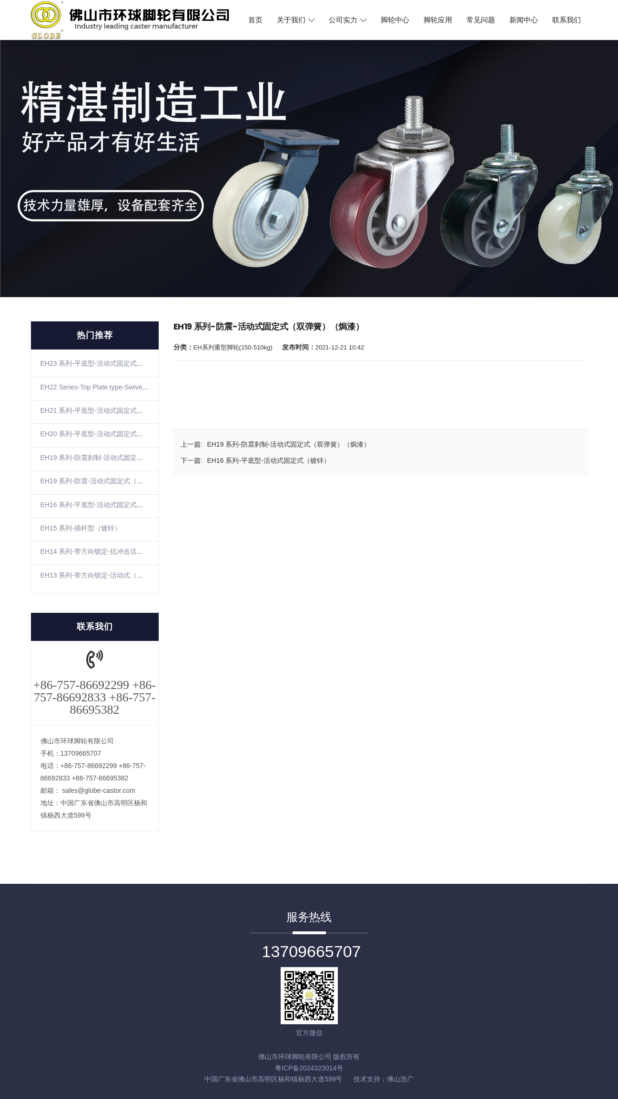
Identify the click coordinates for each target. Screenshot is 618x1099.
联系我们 (566, 20)
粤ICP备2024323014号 (309, 1068)
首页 (255, 20)
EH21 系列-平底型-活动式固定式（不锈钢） (105, 410)
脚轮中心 (395, 20)
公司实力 (347, 20)
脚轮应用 (438, 20)
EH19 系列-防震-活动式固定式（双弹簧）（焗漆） (115, 481)
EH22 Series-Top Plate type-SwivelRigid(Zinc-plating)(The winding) (140, 387)
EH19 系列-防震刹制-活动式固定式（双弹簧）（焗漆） (122, 457)
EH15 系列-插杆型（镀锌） (81, 528)
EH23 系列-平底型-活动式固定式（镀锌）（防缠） (115, 363)
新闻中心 (523, 20)
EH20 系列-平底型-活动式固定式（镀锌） (102, 434)
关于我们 (295, 20)
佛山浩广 (400, 1079)
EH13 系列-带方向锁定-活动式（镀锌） (99, 575)
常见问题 (480, 20)
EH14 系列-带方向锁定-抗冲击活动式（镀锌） (109, 551)
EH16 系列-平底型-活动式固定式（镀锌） (102, 505)
